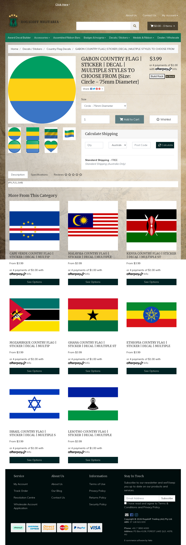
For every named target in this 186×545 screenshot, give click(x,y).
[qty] (94, 145)
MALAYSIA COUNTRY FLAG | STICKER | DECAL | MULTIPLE (90, 255)
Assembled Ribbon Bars (66, 37)
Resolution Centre (24, 497)
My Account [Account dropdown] (169, 15)
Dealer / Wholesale (168, 37)
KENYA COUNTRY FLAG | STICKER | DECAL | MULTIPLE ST (151, 255)
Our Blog (56, 490)
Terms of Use (97, 484)
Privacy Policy (97, 490)
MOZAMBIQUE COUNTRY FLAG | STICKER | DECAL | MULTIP (33, 344)
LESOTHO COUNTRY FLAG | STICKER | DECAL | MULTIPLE (90, 433)
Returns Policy (97, 497)
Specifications (39, 174)
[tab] (18, 174)
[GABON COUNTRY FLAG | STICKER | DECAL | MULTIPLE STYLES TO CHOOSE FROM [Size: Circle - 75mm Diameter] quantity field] (95, 119)
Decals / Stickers (118, 37)
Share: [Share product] (92, 88)
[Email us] (127, 515)
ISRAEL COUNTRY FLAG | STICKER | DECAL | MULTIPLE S (33, 433)
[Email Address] (141, 498)
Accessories (41, 37)
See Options (34, 282)
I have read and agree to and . (146, 505)
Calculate (165, 145)
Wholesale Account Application (25, 506)
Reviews (68, 174)
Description (18, 174)
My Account (21, 484)
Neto (150, 540)
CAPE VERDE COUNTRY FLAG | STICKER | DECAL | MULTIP (31, 255)
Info (174, 69)
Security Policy (97, 504)
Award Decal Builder (19, 37)
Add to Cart (129, 119)
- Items (162, 26)
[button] (163, 119)
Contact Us (149, 15)
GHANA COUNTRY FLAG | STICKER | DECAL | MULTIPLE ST (92, 344)
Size (83, 99)
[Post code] (141, 145)
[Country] (118, 145)
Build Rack (157, 76)
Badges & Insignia (94, 37)
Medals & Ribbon (142, 37)
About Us (131, 15)
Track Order (21, 490)
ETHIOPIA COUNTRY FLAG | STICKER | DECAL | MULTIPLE (148, 344)
